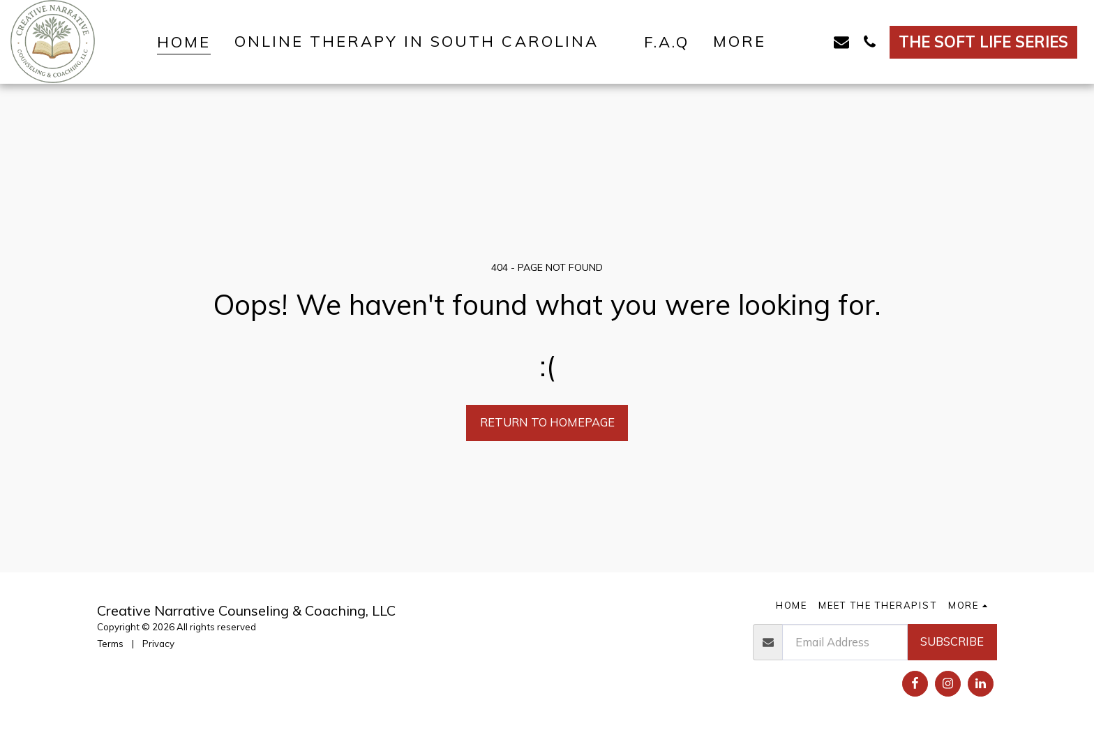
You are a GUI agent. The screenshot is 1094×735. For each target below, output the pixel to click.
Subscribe (952, 641)
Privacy (158, 643)
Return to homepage (547, 422)
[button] (427, 41)
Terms (110, 643)
